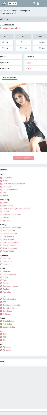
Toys (5, 193)
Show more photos (24, 158)
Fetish (5, 195)
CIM (4, 334)
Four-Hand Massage (11, 242)
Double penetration (10, 190)
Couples (6, 211)
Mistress (6, 271)
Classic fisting (8, 321)
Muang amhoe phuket (22, 11)
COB (4, 337)
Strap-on (6, 283)
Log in (38, 3)
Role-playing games (10, 286)
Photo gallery (9, 77)
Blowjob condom (9, 299)
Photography (8, 206)
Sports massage (9, 245)
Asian (28, 62)
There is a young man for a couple (16, 209)
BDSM (5, 277)
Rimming (6, 220)
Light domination (9, 274)
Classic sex (7, 178)
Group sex (7, 187)
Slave (5, 280)
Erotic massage (9, 230)
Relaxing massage (10, 248)
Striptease (7, 258)
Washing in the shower (12, 214)
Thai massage (8, 236)
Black (28, 68)
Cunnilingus (7, 311)
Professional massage (12, 227)
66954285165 (8, 24)
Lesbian (6, 264)
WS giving (6, 347)
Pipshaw (6, 217)
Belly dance (7, 261)
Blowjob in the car (10, 308)
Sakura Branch (8, 251)
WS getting (7, 350)
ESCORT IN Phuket (7, 11)
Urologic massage (10, 233)
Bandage (6, 289)
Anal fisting (7, 324)
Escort (5, 203)
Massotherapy (8, 239)
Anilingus (6, 314)
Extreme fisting (9, 327)
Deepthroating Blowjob (12, 305)
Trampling (7, 292)
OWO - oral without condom (14, 184)
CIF (4, 340)
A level (5, 181)
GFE (4, 302)
